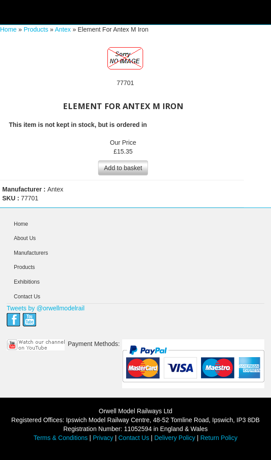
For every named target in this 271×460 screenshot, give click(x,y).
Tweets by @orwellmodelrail (46, 308)
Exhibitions (27, 282)
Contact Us (27, 296)
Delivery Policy (174, 437)
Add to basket (123, 167)
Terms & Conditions (60, 437)
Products (36, 29)
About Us (25, 238)
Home (8, 29)
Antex (63, 29)
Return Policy (218, 437)
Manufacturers (31, 253)
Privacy (103, 437)
